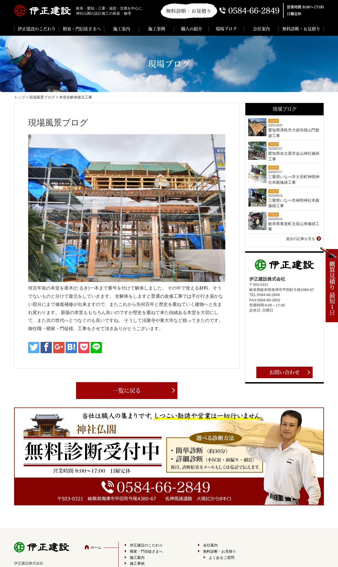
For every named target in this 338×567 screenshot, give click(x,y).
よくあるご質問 (221, 557)
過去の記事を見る (300, 239)
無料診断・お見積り (301, 29)
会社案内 (261, 29)
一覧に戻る (127, 390)
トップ (19, 97)
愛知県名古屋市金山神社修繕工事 (293, 156)
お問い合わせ (284, 372)
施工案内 (121, 29)
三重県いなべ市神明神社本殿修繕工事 (293, 203)
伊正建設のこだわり (37, 29)
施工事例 (156, 29)
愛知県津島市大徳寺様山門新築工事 (293, 133)
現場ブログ (226, 29)
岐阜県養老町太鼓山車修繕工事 (293, 226)
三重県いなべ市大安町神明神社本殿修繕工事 (293, 179)
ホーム (95, 547)
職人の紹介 (191, 29)
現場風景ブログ (42, 97)
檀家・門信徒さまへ (82, 29)
